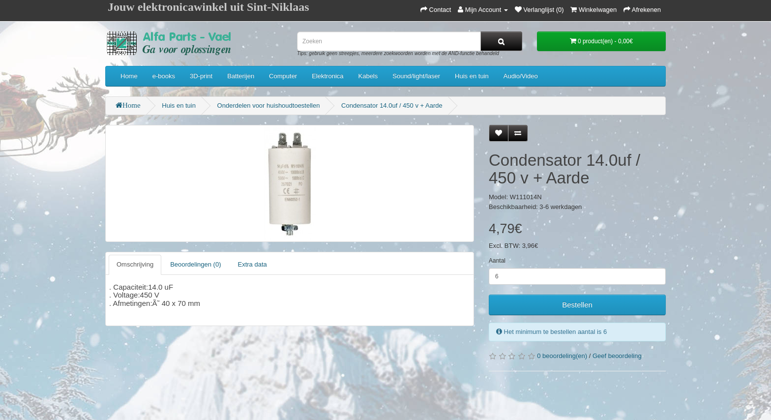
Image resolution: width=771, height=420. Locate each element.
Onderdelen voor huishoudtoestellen (268, 105)
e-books (163, 76)
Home (129, 76)
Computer (283, 76)
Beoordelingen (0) (195, 264)
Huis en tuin (472, 76)
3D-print (201, 76)
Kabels (368, 76)
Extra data (252, 264)
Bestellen (577, 304)
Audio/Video (521, 76)
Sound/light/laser (416, 76)
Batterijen (240, 76)
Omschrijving (135, 264)
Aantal (497, 260)
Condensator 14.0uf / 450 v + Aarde (392, 105)
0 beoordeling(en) (562, 356)
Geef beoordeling (617, 356)
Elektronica (327, 76)
